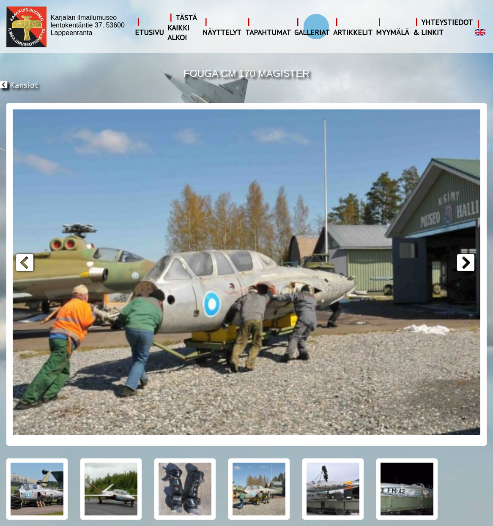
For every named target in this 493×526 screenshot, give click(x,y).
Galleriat (312, 32)
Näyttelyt (222, 32)
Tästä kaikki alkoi (182, 27)
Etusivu (149, 32)
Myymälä (392, 32)
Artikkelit (352, 32)
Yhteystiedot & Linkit (442, 27)
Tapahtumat (268, 32)
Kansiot (19, 84)
